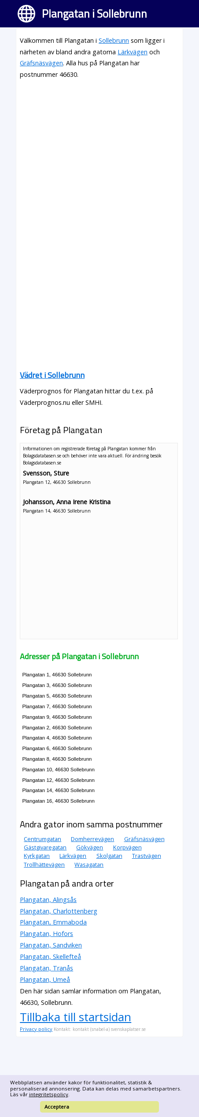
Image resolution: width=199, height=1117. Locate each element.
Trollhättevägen (44, 864)
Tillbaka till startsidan (75, 1017)
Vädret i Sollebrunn (52, 375)
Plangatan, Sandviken (51, 945)
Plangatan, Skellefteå (50, 956)
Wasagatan (88, 864)
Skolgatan (109, 856)
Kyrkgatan (37, 856)
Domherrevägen (92, 839)
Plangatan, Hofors (46, 933)
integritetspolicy (48, 1094)
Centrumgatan (42, 839)
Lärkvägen (132, 52)
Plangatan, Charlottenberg (58, 911)
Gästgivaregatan (45, 847)
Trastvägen (146, 856)
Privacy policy (36, 1029)
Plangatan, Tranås (46, 968)
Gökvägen (89, 847)
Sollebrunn (114, 40)
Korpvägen (127, 847)
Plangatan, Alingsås (48, 899)
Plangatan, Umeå (45, 979)
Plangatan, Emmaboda (53, 922)
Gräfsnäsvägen (41, 63)
